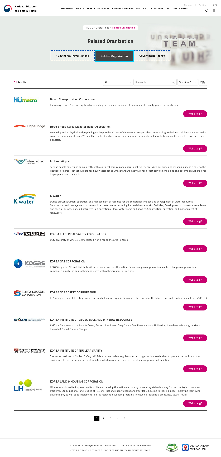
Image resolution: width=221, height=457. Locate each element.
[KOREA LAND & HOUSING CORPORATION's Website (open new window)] (195, 403)
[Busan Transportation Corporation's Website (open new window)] (195, 113)
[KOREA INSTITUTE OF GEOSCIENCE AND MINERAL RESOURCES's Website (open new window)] (195, 337)
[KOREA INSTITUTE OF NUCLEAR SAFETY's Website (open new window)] (195, 368)
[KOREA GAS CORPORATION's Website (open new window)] (195, 279)
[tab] (114, 56)
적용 (202, 82)
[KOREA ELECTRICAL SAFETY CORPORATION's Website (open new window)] (195, 248)
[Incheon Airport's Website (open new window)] (195, 183)
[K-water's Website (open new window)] (195, 221)
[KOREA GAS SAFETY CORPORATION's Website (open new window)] (195, 307)
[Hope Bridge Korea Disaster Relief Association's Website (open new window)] (195, 148)
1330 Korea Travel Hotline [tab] (72, 56)
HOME (89, 27)
